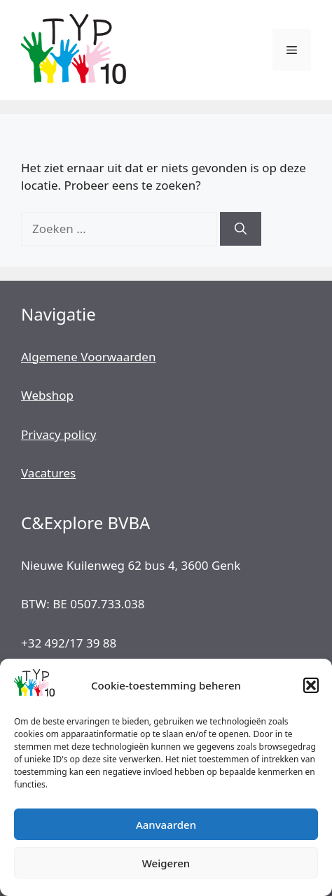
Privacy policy (58, 434)
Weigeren (166, 863)
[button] (311, 685)
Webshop (47, 395)
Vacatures (48, 473)
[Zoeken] (240, 229)
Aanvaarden (166, 825)
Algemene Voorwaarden (88, 357)
